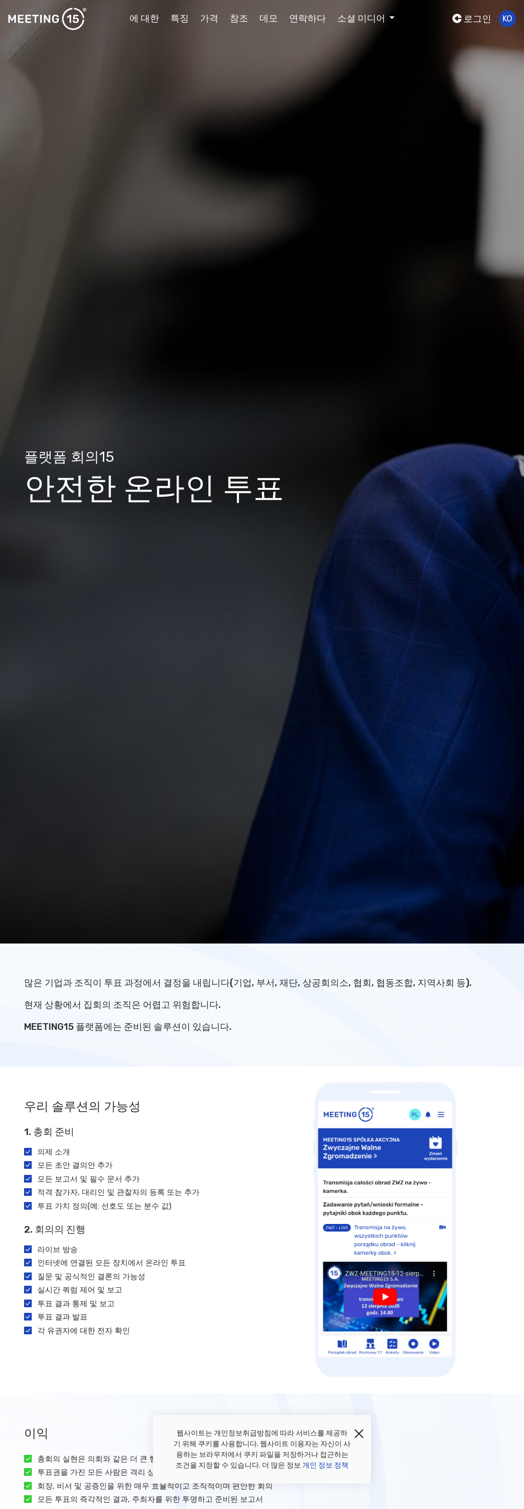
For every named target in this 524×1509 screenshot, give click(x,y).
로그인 (471, 19)
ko (507, 18)
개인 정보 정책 (325, 1465)
